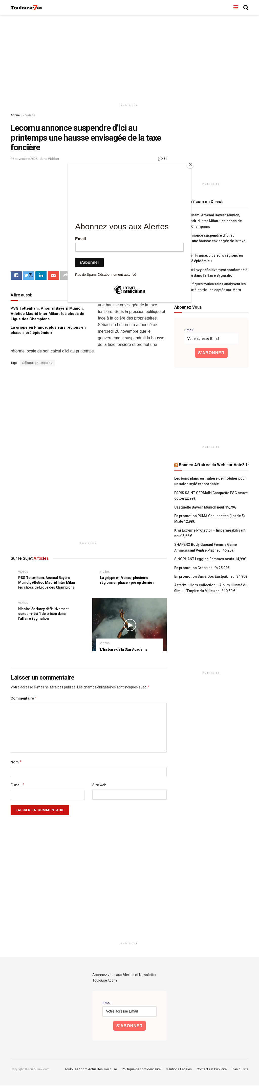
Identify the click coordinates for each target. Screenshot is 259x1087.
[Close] (190, 164)
